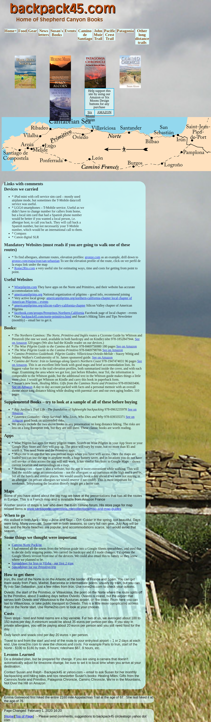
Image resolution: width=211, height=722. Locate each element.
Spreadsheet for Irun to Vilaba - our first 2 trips (42, 563)
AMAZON (104, 112)
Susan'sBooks (57, 33)
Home (9, 716)
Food (22, 31)
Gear (32, 31)
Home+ (10, 31)
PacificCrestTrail (109, 35)
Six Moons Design (90, 116)
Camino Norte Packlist (27, 545)
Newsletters (43, 33)
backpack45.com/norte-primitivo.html (46, 316)
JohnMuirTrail (98, 35)
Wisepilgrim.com (25, 287)
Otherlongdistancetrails (142, 37)
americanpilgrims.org (28, 294)
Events (70, 31)
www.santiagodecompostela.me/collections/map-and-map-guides (74, 509)
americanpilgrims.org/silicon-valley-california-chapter (49, 305)
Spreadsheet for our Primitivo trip (34, 567)
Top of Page (24, 716)
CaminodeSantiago (84, 35)
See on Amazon (126, 346)
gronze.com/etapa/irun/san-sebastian (35, 261)
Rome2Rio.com (24, 268)
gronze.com (92, 257)
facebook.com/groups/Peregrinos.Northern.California (49, 313)
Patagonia (125, 31)
